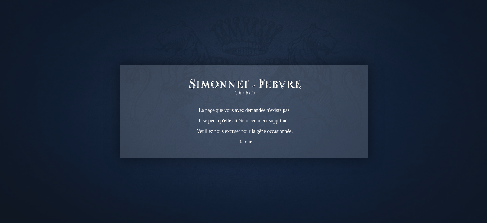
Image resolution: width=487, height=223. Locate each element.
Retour (245, 141)
